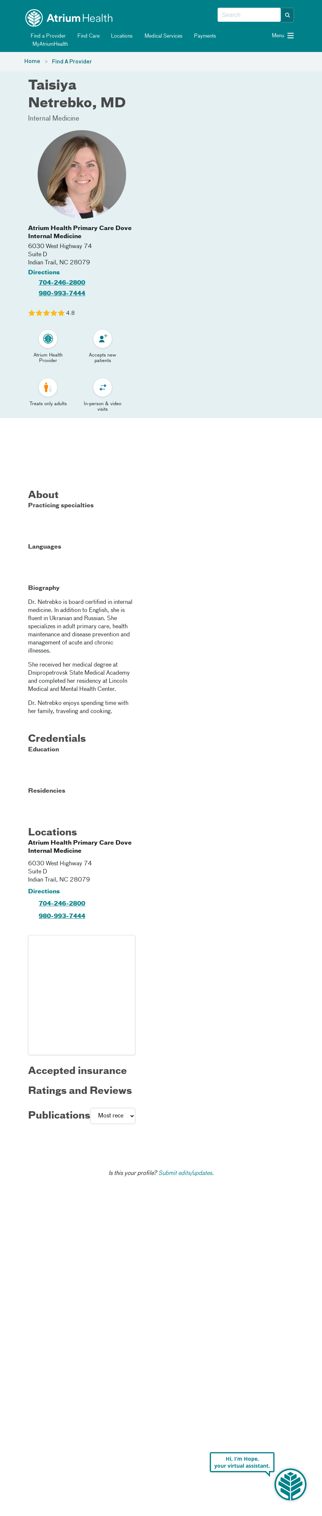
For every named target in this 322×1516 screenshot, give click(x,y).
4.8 (70, 313)
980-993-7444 (62, 294)
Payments (201, 36)
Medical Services (159, 36)
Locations (118, 36)
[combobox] (249, 15)
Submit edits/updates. (186, 1173)
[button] (287, 15)
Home (32, 61)
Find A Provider (72, 62)
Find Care (84, 36)
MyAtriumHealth (46, 44)
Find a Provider (44, 36)
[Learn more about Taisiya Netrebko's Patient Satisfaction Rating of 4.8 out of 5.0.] (46, 313)
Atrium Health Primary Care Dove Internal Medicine (80, 233)
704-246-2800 (62, 283)
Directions (44, 273)
